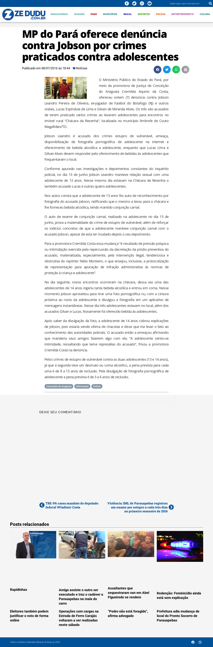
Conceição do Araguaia (59, 386)
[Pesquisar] (210, 3)
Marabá (79, 14)
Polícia (160, 14)
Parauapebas (59, 14)
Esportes (144, 14)
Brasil (127, 14)
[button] (157, 69)
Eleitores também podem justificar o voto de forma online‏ (29, 615)
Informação (82, 386)
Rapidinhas (18, 590)
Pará (94, 14)
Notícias (81, 68)
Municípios (110, 14)
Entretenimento (182, 14)
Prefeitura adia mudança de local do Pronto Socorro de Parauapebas (178, 615)
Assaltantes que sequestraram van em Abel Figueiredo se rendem (128, 592)
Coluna (205, 14)
